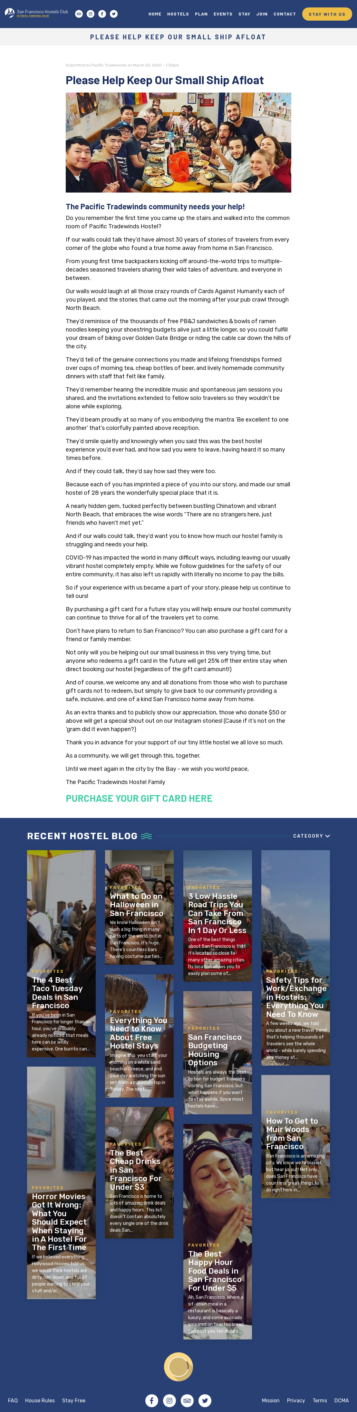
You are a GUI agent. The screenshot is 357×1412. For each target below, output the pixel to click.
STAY (244, 13)
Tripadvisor (187, 1400)
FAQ (13, 1400)
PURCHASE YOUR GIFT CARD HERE (139, 798)
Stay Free (73, 1400)
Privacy (296, 1400)
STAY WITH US (327, 14)
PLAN (201, 13)
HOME (155, 13)
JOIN (262, 13)
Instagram (169, 1400)
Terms (320, 1400)
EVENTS (223, 13)
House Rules (40, 1400)
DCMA (341, 1400)
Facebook (151, 1400)
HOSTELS (178, 13)
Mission (271, 1400)
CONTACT (285, 13)
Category (308, 836)
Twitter (204, 1400)
